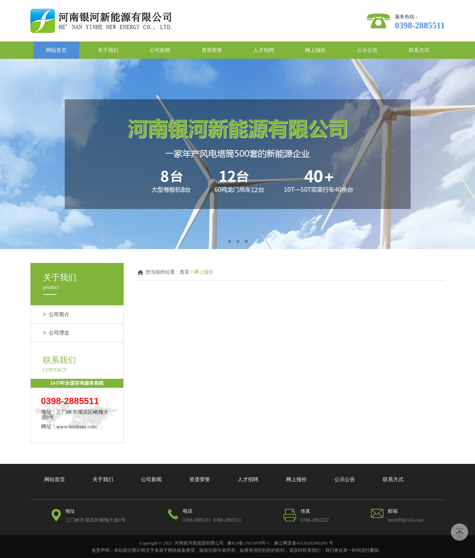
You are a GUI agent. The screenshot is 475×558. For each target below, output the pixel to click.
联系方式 (419, 50)
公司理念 (56, 333)
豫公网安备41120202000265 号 (303, 543)
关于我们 (108, 50)
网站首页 (56, 50)
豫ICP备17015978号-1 (248, 543)
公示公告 (367, 50)
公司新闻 (160, 50)
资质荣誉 (211, 50)
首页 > (187, 272)
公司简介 (56, 314)
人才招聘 (263, 50)
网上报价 (315, 50)
